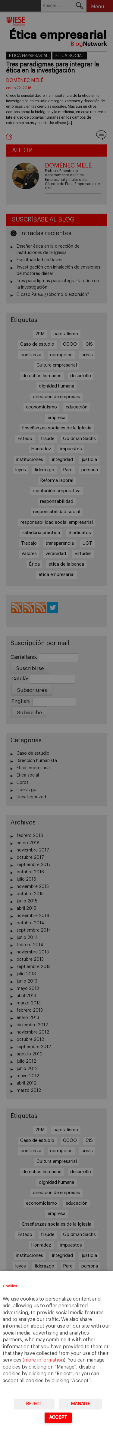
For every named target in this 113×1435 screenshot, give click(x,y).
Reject (34, 1404)
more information (44, 1360)
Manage (80, 1404)
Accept (58, 1417)
